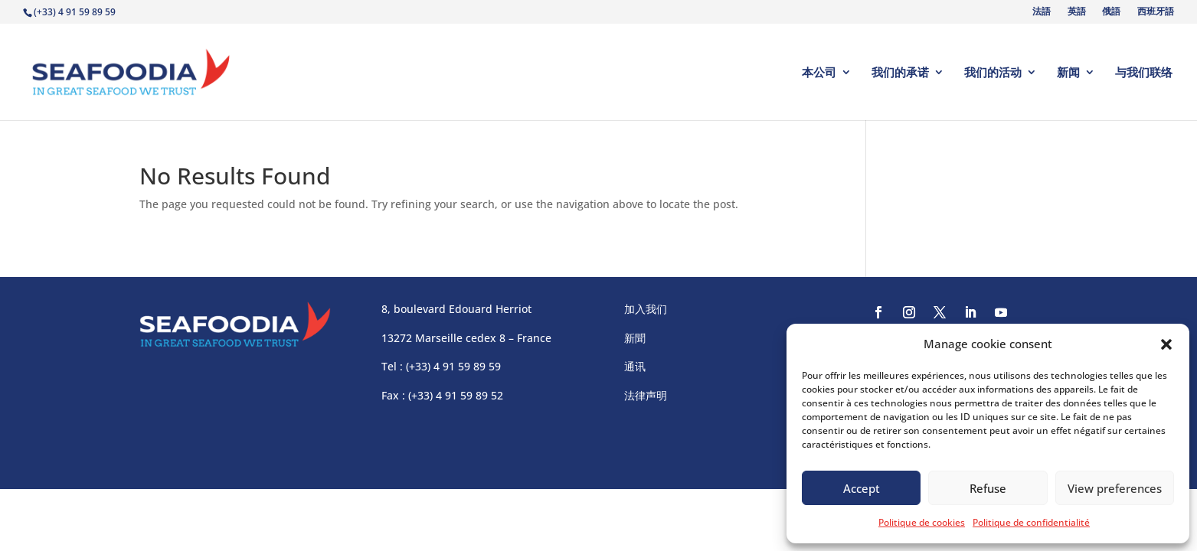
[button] (1166, 344)
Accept (861, 488)
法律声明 (645, 395)
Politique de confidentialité (1031, 522)
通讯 (635, 366)
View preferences (1115, 488)
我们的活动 (993, 73)
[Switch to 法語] (1040, 15)
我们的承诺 (900, 73)
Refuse (988, 488)
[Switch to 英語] (1075, 15)
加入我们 (645, 309)
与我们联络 (1143, 73)
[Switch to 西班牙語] (1154, 15)
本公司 (819, 73)
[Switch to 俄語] (1110, 15)
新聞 (635, 338)
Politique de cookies (921, 522)
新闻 (1068, 73)
